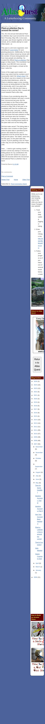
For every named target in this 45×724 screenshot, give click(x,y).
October (38, 458)
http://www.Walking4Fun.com (40, 243)
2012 (36, 427)
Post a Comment (7, 176)
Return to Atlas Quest (37, 364)
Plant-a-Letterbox (20, 60)
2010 (36, 434)
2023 (36, 388)
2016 (36, 413)
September (39, 466)
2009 (36, 437)
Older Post (26, 179)
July (37, 476)
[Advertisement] (22, 700)
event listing (14, 50)
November (39, 452)
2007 (36, 444)
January (38, 570)
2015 (36, 416)
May (37, 483)
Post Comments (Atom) (19, 184)
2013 (36, 423)
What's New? (21, 76)
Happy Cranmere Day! (39, 556)
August (38, 472)
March (38, 567)
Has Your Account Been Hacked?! (39, 519)
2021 (36, 395)
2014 (36, 420)
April (37, 563)
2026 (36, 381)
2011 (36, 430)
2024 (36, 385)
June (37, 479)
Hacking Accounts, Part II (39, 508)
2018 (36, 406)
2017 (36, 409)
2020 (36, 399)
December (39, 447)
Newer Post (5, 179)
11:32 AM (15, 164)
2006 (36, 577)
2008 (36, 440)
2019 (36, 402)
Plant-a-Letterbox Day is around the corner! (12, 29)
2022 (36, 392)
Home (16, 179)
